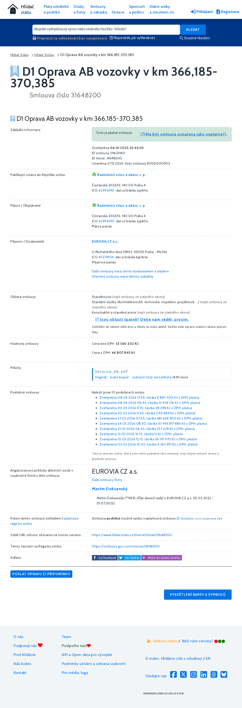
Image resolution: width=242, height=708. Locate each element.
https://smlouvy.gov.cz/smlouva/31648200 (126, 546)
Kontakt (20, 672)
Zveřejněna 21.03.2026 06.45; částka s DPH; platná (147, 429)
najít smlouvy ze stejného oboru (138, 297)
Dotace (118, 12)
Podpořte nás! (76, 645)
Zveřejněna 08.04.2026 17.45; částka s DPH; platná (149, 397)
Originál (101, 377)
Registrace (227, 11)
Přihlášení (202, 11)
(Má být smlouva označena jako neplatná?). (183, 134)
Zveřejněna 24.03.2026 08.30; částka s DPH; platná (153, 423)
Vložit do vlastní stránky (161, 557)
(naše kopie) (119, 377)
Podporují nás (28, 645)
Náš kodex (22, 663)
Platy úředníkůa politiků (56, 9)
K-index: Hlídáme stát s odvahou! (174, 658)
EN (208, 658)
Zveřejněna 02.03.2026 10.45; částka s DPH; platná (148, 444)
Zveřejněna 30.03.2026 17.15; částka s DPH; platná (145, 408)
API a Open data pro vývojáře (87, 654)
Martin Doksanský (110, 488)
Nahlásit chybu (161, 640)
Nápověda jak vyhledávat (132, 38)
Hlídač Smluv (44, 55)
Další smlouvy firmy (107, 480)
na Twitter (132, 557)
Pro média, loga (75, 672)
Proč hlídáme (24, 654)
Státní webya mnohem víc (162, 9)
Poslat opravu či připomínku (41, 574)
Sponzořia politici (137, 9)
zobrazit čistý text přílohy (152, 377)
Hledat (193, 29)
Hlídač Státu (19, 55)
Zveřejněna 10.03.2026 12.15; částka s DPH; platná (148, 439)
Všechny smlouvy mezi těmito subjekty (122, 276)
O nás (18, 636)
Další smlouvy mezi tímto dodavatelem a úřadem (130, 271)
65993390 (107, 190)
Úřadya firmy (79, 9)
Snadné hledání (195, 38)
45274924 (106, 257)
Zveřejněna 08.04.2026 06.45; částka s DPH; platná (149, 403)
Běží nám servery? (203, 641)
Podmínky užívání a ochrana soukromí (94, 663)
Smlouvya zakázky (98, 9)
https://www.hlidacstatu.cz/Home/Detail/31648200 (132, 535)
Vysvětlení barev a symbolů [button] (198, 594)
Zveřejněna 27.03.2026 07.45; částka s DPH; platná (150, 418)
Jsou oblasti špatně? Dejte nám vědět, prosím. (142, 319)
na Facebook (107, 557)
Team (66, 636)
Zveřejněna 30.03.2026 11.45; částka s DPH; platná (147, 413)
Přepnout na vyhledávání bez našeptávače (70, 38)
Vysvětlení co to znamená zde (199, 518)
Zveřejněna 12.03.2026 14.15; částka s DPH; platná (141, 434)
